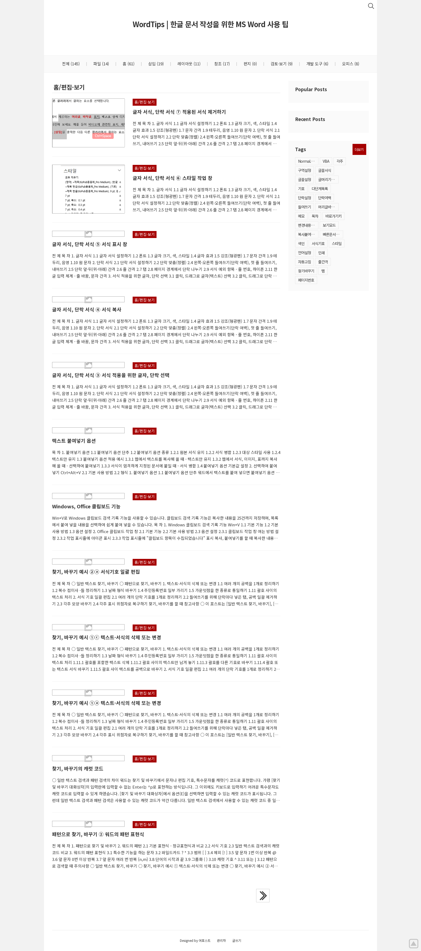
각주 (339, 161)
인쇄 (321, 252)
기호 (301, 188)
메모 (301, 216)
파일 (100, 63)
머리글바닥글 (327, 207)
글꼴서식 (324, 170)
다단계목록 (320, 188)
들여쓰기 (304, 207)
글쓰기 (236, 940)
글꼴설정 (304, 179)
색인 (301, 243)
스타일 (337, 243)
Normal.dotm (308, 161)
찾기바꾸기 (306, 271)
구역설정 (304, 170)
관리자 (221, 940)
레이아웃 (188, 63)
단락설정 (304, 197)
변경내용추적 (307, 225)
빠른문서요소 (332, 234)
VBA (326, 161)
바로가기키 (333, 216)
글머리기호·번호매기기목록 (328, 179)
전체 (71, 63)
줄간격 (323, 261)
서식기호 (318, 243)
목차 (315, 216)
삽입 (155, 63)
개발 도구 (316, 63)
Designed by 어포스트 (195, 940)
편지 (249, 63)
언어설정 (304, 252)
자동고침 (304, 261)
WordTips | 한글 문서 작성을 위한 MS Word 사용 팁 (210, 24)
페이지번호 (306, 280)
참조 (221, 63)
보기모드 (329, 225)
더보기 (359, 149)
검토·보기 (281, 63)
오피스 (350, 63)
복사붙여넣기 (307, 234)
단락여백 (324, 197)
